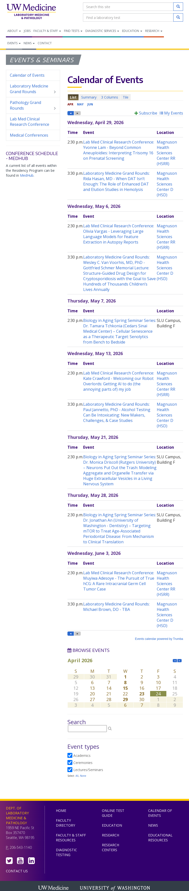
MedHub (26, 175)
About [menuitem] (14, 31)
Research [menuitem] (153, 31)
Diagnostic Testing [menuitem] (66, 852)
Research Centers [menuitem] (110, 847)
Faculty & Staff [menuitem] (47, 31)
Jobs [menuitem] (27, 31)
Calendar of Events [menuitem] (27, 75)
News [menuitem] (29, 43)
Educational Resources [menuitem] (160, 837)
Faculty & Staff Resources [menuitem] (71, 837)
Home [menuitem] (61, 810)
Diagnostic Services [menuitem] (102, 31)
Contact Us (17, 871)
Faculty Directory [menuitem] (65, 823)
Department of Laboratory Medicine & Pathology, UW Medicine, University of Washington (31, 12)
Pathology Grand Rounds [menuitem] (33, 105)
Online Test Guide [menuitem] (113, 813)
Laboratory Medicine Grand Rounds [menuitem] (33, 89)
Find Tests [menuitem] (73, 31)
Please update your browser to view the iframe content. (125, 97)
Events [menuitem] (14, 43)
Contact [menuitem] (45, 43)
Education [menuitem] (132, 31)
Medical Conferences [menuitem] (29, 135)
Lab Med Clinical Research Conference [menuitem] (29, 121)
